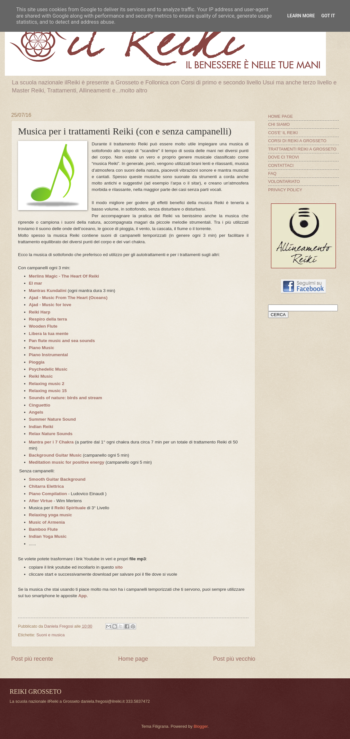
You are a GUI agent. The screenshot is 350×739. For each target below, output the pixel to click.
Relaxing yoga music (50, 514)
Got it (328, 15)
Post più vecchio (234, 659)
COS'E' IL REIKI (283, 132)
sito (119, 567)
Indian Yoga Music (47, 536)
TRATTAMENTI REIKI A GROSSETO (302, 149)
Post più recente (32, 659)
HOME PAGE (280, 116)
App (82, 595)
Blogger (201, 726)
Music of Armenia (47, 522)
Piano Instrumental (48, 354)
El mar (35, 283)
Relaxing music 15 (48, 390)
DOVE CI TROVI (283, 157)
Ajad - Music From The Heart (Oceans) (68, 297)
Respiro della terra (48, 319)
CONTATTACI (280, 165)
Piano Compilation (48, 493)
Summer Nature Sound (52, 419)
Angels (36, 412)
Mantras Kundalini (47, 290)
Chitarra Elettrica (46, 486)
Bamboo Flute (43, 529)
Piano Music (41, 347)
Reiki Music (41, 376)
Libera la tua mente (48, 333)
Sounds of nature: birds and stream (65, 397)
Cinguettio (39, 405)
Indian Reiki (41, 426)
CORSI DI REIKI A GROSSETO (297, 140)
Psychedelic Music (48, 369)
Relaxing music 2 (46, 383)
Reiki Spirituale (70, 507)
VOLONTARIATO (284, 181)
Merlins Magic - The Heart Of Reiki (64, 276)
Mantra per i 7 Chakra (51, 442)
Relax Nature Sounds (51, 433)
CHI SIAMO (279, 124)
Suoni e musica (50, 634)
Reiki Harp (39, 312)
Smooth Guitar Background (57, 479)
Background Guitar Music (55, 455)
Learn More (301, 15)
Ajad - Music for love (50, 304)
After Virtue (40, 500)
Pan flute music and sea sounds (62, 340)
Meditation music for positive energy (66, 462)
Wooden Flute (43, 326)
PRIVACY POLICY (285, 189)
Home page (133, 659)
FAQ (272, 173)
